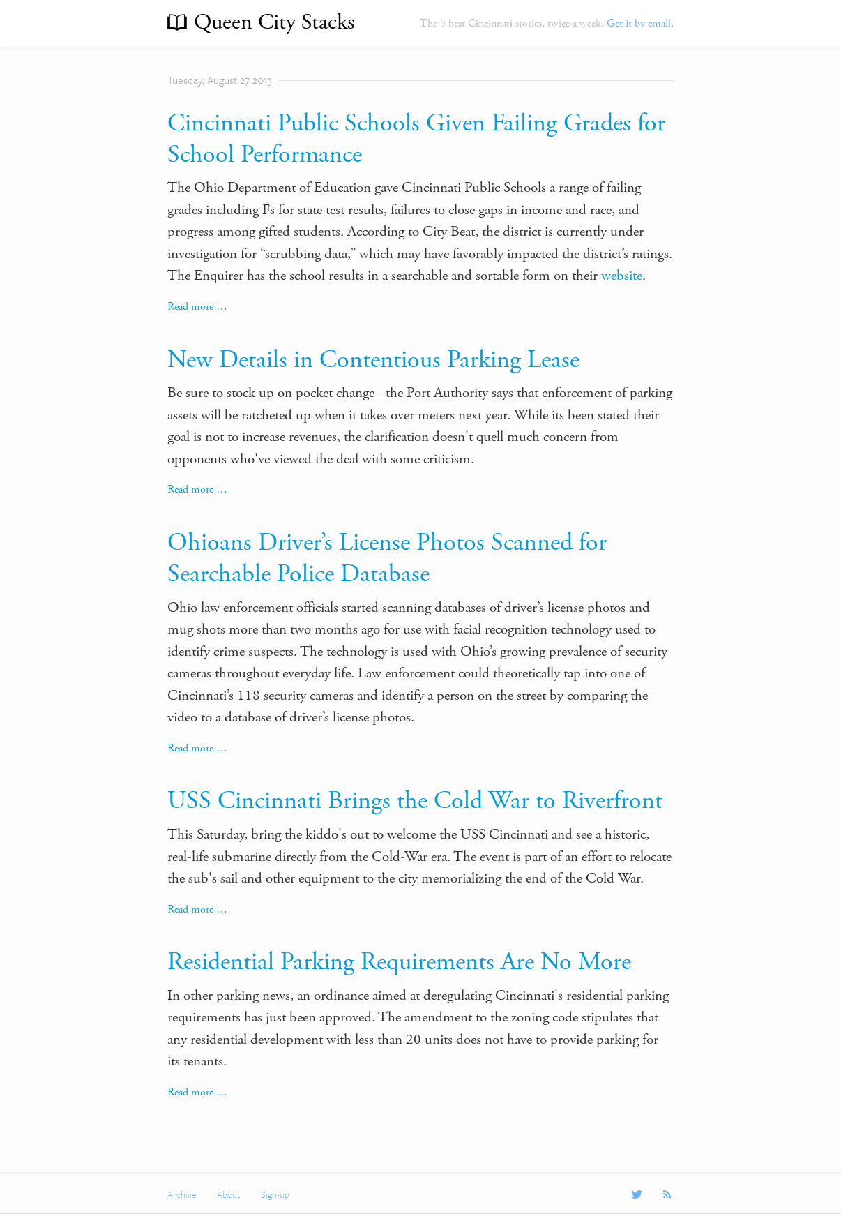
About (228, 1194)
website (621, 276)
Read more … (197, 306)
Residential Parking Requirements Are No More (399, 962)
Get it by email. (640, 23)
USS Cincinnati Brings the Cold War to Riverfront (414, 801)
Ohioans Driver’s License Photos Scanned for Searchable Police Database (387, 558)
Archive (181, 1194)
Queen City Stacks (274, 22)
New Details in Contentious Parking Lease (373, 360)
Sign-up (275, 1194)
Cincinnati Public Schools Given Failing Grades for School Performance (416, 139)
